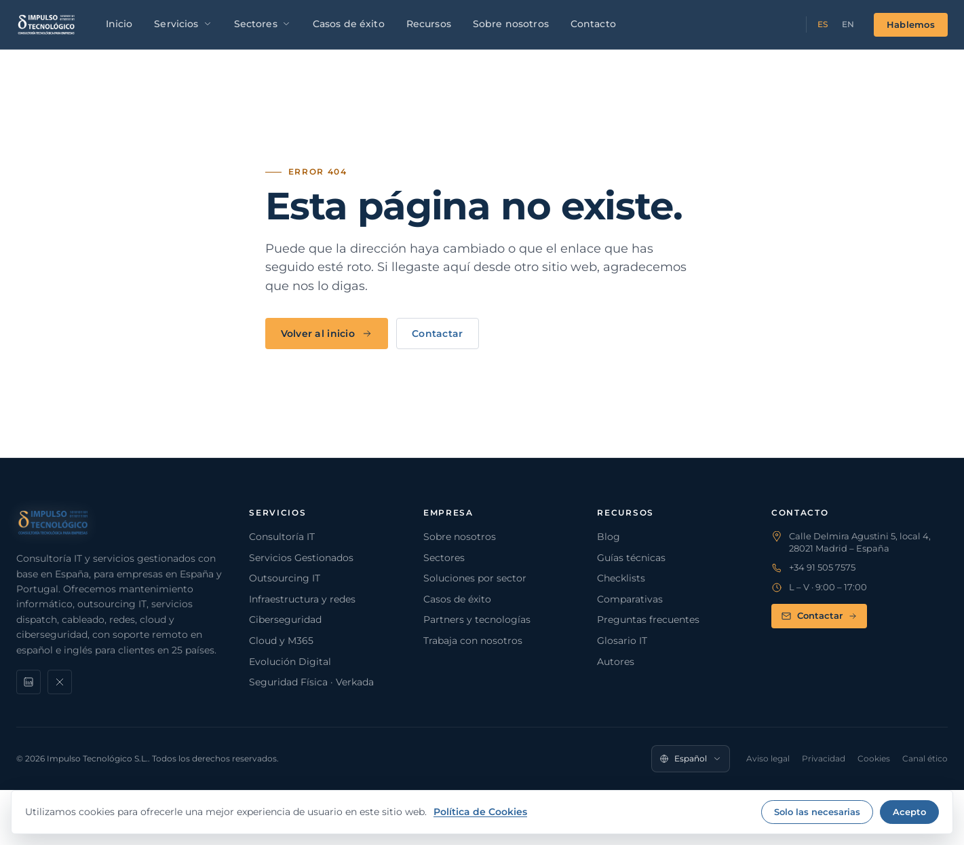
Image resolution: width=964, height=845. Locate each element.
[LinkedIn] (28, 682)
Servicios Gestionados (301, 558)
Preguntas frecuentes (648, 619)
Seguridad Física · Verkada (311, 682)
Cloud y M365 (281, 640)
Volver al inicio (326, 333)
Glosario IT (622, 640)
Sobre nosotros (511, 24)
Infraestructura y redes (302, 599)
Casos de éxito (349, 24)
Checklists (621, 578)
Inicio (119, 24)
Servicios (183, 24)
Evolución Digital (290, 661)
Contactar (437, 333)
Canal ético (925, 758)
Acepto (909, 811)
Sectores (262, 24)
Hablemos (911, 24)
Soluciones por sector (474, 578)
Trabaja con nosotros (472, 640)
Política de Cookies (480, 812)
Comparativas (630, 599)
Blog (608, 537)
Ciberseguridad (285, 619)
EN (848, 24)
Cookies (873, 758)
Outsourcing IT (284, 578)
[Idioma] (690, 758)
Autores (615, 661)
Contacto (593, 24)
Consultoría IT (282, 537)
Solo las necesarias (817, 811)
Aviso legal (768, 758)
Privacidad (823, 758)
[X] (59, 682)
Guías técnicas (631, 558)
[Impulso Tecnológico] (46, 24)
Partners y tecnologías (477, 619)
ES (822, 24)
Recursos (428, 24)
